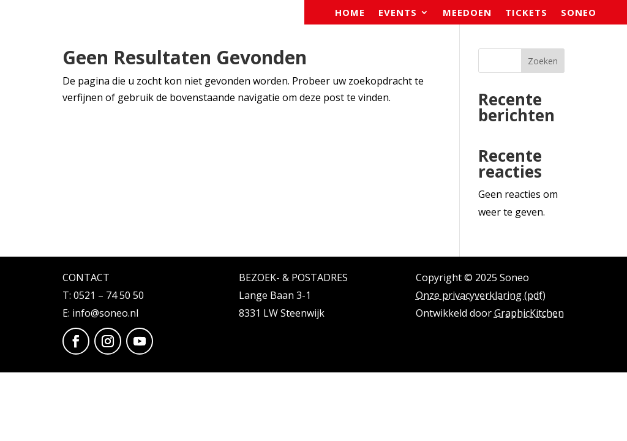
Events (397, 13)
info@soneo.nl (105, 313)
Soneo (578, 13)
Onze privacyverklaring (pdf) (481, 295)
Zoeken (543, 61)
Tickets (526, 13)
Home (350, 13)
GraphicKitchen (529, 313)
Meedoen (467, 13)
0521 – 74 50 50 (108, 295)
